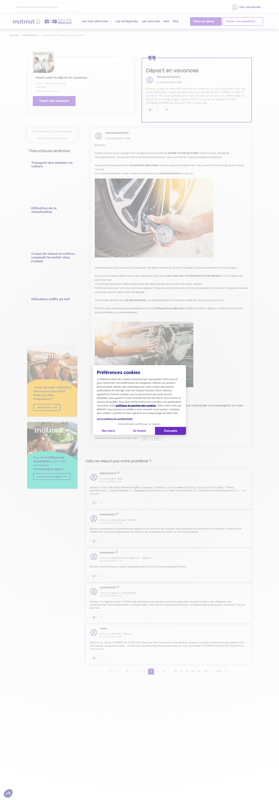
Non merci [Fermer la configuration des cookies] (108, 431)
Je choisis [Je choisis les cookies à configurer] (139, 431)
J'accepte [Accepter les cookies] (170, 431)
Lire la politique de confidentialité (115, 418)
